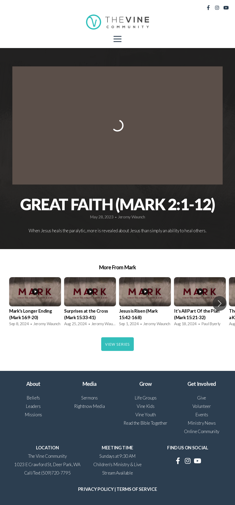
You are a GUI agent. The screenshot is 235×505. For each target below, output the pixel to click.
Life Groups (146, 398)
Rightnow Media (89, 406)
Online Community (201, 431)
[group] (35, 303)
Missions (33, 414)
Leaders (33, 406)
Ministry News (202, 423)
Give (201, 398)
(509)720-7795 (56, 473)
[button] (219, 303)
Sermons (89, 398)
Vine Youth (145, 414)
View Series (117, 344)
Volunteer (201, 406)
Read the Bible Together (145, 423)
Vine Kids (145, 406)
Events (201, 414)
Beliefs (33, 398)
